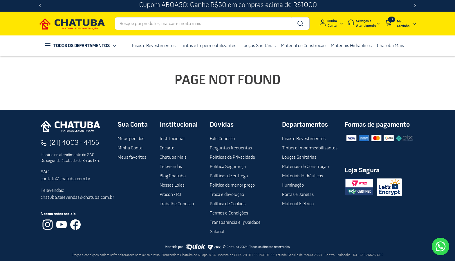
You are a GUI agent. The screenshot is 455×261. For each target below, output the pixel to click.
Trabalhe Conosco (177, 204)
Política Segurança (228, 167)
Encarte (167, 148)
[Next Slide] (415, 6)
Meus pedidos (131, 139)
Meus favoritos (132, 157)
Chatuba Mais (173, 157)
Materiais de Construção (305, 167)
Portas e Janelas (298, 194)
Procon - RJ (170, 194)
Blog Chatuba (173, 176)
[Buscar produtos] (300, 23)
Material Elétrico (298, 204)
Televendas (171, 167)
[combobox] (212, 23)
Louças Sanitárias (299, 157)
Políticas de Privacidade (232, 157)
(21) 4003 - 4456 (74, 143)
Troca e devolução (227, 194)
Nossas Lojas (172, 185)
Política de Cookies (227, 204)
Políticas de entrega (229, 176)
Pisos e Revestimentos (304, 139)
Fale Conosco (222, 139)
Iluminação (293, 185)
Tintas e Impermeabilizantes (309, 148)
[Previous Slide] (40, 6)
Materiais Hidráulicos (302, 176)
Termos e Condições (229, 213)
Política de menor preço (232, 185)
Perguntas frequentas (231, 148)
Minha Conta (130, 148)
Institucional (172, 139)
